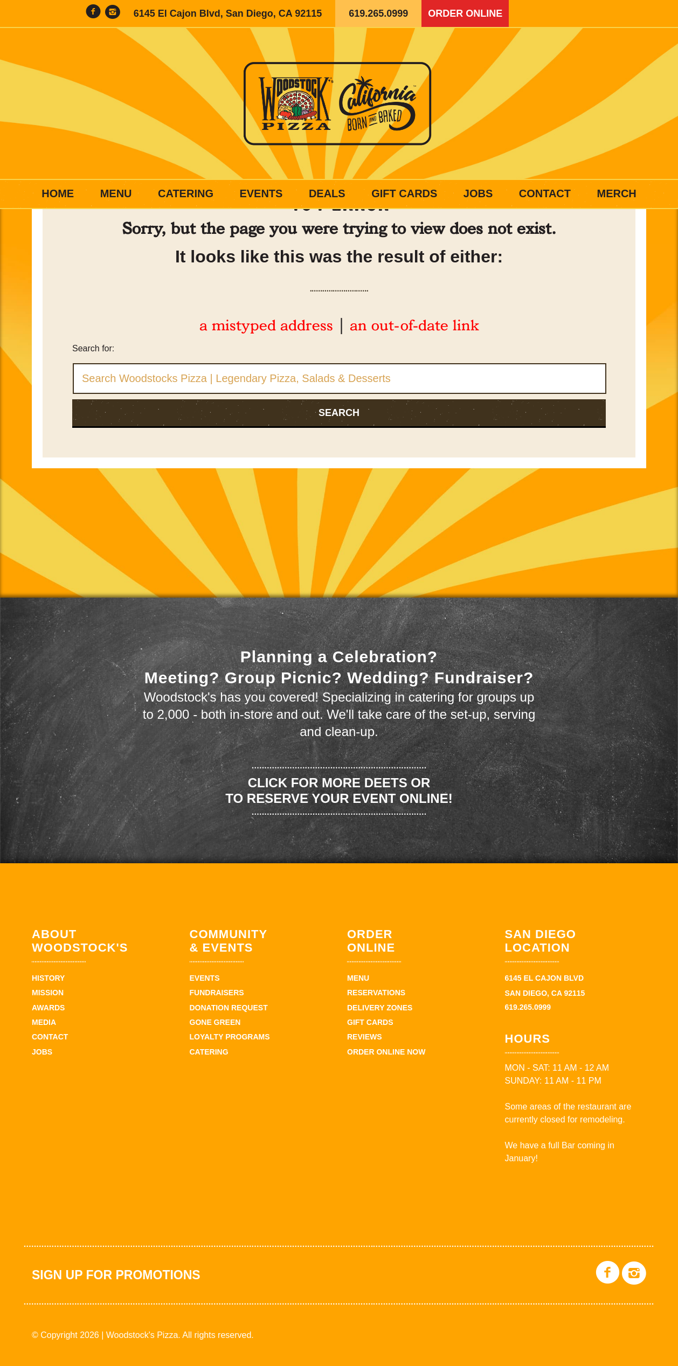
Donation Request (229, 1007)
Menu (116, 193)
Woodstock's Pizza (339, 103)
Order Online (465, 13)
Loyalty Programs (230, 1036)
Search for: (93, 348)
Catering (185, 193)
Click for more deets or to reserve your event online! (338, 790)
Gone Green (215, 1022)
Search (339, 412)
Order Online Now (386, 1052)
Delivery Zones (379, 1007)
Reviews (364, 1036)
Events (260, 193)
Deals (327, 193)
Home (57, 193)
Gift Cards (404, 193)
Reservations (376, 992)
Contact (545, 193)
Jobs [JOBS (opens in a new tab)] (478, 193)
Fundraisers (217, 992)
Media (44, 1022)
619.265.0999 (378, 13)
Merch (616, 193)
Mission (48, 992)
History (48, 978)
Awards (48, 1007)
